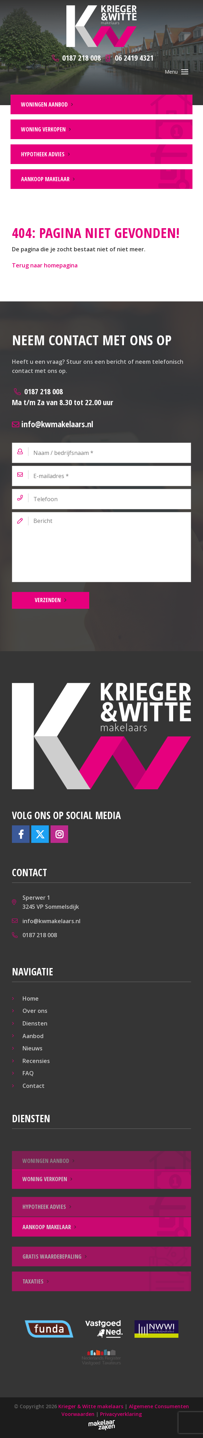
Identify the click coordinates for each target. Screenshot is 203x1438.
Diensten (34, 1023)
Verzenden (48, 600)
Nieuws (32, 1048)
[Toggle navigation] (184, 72)
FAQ (28, 1073)
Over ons (34, 1011)
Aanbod (33, 1036)
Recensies (36, 1061)
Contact (33, 1086)
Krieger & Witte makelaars (90, 1406)
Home (30, 998)
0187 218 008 (62, 396)
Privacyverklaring (121, 1414)
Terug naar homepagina (45, 265)
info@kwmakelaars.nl (52, 424)
